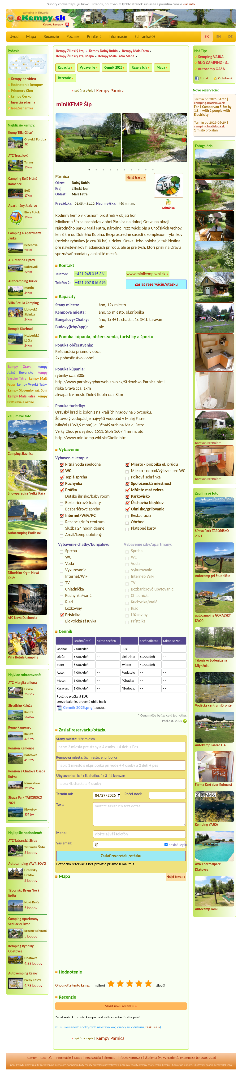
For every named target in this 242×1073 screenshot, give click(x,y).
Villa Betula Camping (23, 303)
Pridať (204, 78)
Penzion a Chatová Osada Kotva (26, 774)
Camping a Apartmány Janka (24, 236)
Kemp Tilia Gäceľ (20, 133)
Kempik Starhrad (20, 329)
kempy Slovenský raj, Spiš (27, 390)
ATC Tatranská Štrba (22, 841)
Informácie (117, 36)
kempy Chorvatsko (172, 1065)
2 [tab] (96, 170)
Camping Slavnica (20, 453)
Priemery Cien (22, 90)
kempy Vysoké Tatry (32, 384)
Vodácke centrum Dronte (213, 705)
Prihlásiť (94, 36)
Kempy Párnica (110, 90)
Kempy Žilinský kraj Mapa (75, 56)
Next (184, 140)
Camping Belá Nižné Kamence (22, 181)
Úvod (13, 36)
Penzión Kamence (21, 748)
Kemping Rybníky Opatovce (21, 949)
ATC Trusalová (18, 155)
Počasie (72, 36)
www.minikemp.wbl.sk (145, 274)
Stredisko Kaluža (20, 705)
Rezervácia (139, 67)
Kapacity (64, 67)
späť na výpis (83, 90)
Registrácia (93, 1058)
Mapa (31, 36)
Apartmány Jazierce (22, 205)
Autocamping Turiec (23, 281)
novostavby (110, 1065)
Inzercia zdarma (23, 102)
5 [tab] (117, 170)
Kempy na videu (23, 79)
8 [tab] (138, 170)
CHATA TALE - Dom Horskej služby (213, 126)
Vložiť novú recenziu (121, 1006)
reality (35, 1065)
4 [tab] (110, 170)
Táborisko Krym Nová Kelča (23, 893)
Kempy (32, 1058)
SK (206, 36)
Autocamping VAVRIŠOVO (27, 863)
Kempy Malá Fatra (135, 51)
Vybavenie (87, 67)
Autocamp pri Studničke (212, 576)
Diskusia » (153, 1027)
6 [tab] (124, 170)
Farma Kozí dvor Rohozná (213, 785)
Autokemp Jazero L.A (210, 745)
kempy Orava (19, 367)
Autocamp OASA (211, 68)
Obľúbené (225, 78)
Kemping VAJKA (211, 56)
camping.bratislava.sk (209, 97)
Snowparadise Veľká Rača (26, 493)
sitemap (110, 1058)
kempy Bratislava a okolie (27, 399)
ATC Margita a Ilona (22, 683)
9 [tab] (145, 170)
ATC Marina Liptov (21, 260)
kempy (143, 1065)
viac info (189, 4)
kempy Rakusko (223, 1065)
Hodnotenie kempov (27, 84)
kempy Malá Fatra (21, 396)
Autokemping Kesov (23, 973)
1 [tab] (89, 170)
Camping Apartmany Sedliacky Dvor (23, 921)
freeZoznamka (22, 108)
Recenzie (64, 78)
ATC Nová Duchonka (22, 618)
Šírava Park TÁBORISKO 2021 (25, 800)
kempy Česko (21, 96)
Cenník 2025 (113, 67)
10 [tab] (153, 170)
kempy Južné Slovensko (27, 370)
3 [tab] (103, 170)
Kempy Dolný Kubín (103, 51)
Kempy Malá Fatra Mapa (116, 56)
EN (218, 36)
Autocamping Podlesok (25, 533)
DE (230, 36)
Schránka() (145, 36)
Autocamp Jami (206, 909)
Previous (58, 140)
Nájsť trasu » (135, 178)
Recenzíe (51, 36)
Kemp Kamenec (19, 727)
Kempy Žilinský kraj (70, 51)
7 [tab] (131, 170)
